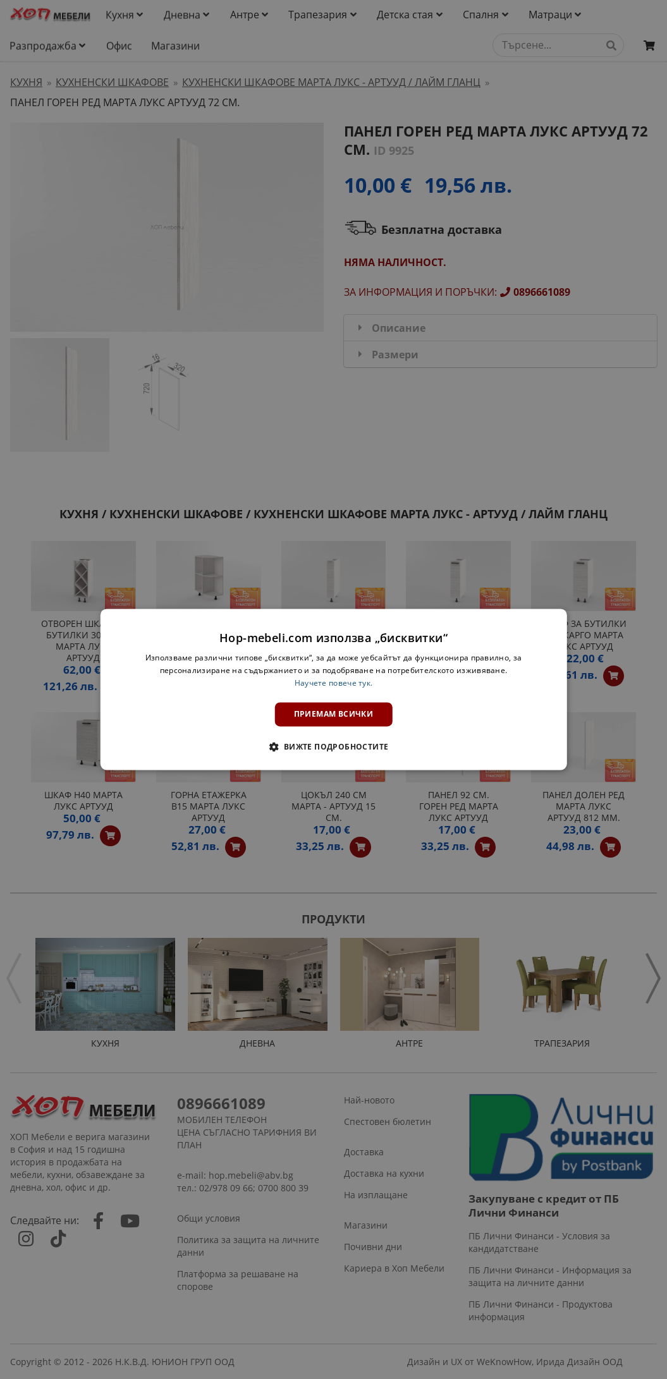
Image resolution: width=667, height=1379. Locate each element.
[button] (333, 747)
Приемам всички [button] (334, 713)
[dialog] (333, 689)
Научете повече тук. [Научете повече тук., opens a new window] (334, 682)
